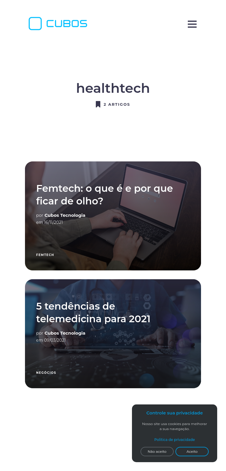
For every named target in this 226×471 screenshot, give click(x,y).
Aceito (192, 451)
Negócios (46, 373)
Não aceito (157, 451)
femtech (45, 255)
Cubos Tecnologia (65, 215)
